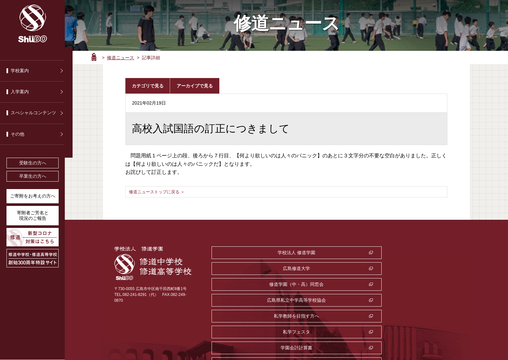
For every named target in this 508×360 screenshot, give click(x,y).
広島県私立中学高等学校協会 (249, 268)
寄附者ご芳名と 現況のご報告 (33, 215)
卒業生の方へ (32, 176)
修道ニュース (120, 57)
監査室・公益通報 (331, 284)
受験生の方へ (32, 163)
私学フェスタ (411, 268)
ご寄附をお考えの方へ (32, 196)
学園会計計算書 (249, 284)
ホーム (94, 57)
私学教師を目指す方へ (330, 268)
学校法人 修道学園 (249, 252)
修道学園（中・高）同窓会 (412, 252)
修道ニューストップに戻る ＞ (159, 191)
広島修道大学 (330, 252)
